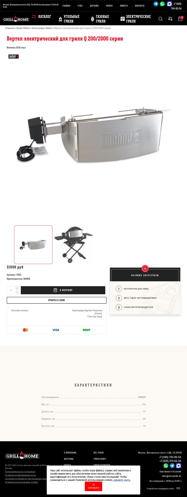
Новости (124, 6)
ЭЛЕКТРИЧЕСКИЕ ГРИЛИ (138, 18)
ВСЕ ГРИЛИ (99, 452)
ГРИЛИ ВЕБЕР (100, 459)
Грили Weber (23, 28)
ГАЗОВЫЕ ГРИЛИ (102, 18)
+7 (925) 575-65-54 (170, 461)
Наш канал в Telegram (170, 472)
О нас (80, 6)
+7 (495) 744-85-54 (170, 457)
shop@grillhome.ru (171, 476)
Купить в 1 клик (56, 300)
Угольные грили (72, 18)
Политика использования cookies (21, 482)
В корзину (63, 290)
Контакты (139, 6)
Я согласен (93, 486)
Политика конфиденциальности (20, 475)
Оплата (109, 6)
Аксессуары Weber (42, 28)
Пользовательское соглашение (20, 471)
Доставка (94, 6)
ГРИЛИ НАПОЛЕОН (102, 465)
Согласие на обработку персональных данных (27, 478)
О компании (70, 452)
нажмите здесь (122, 480)
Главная (66, 6)
